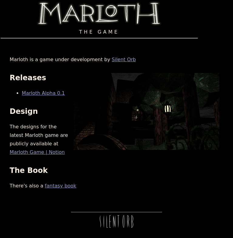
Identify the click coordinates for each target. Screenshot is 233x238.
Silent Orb (124, 59)
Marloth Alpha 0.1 (43, 93)
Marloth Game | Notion (37, 152)
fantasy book (60, 186)
